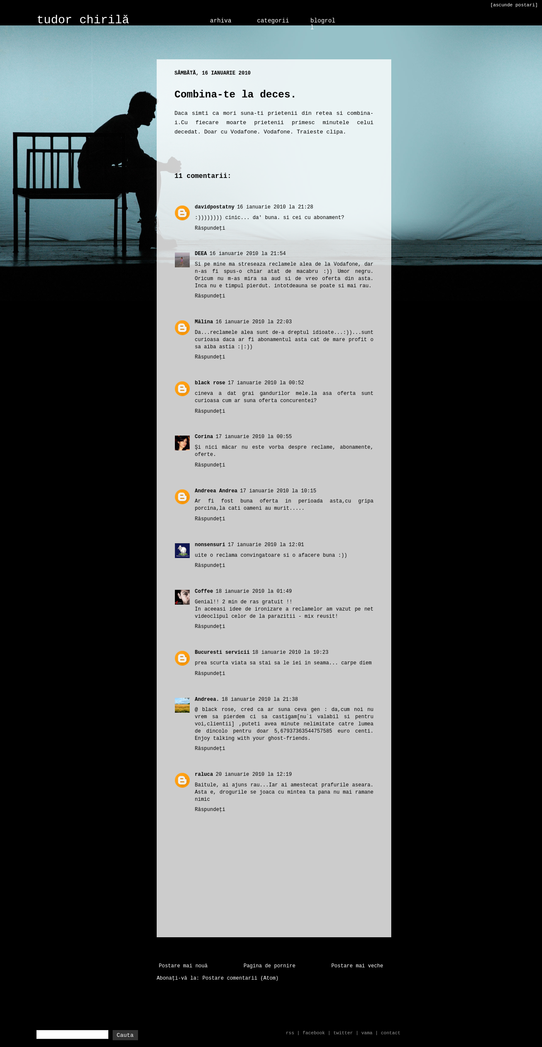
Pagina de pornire (269, 966)
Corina (204, 437)
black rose (210, 383)
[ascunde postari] (514, 5)
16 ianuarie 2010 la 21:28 (275, 207)
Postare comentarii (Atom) (240, 978)
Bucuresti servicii (222, 652)
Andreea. (207, 700)
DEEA (201, 254)
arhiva (220, 20)
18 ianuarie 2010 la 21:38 (260, 700)
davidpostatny (215, 207)
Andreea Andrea (216, 491)
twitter (343, 1033)
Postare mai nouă (183, 966)
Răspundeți (210, 228)
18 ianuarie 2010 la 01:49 (254, 591)
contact (390, 1033)
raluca (204, 775)
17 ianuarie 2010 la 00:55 (254, 437)
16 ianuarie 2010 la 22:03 (254, 322)
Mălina (204, 322)
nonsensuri (210, 545)
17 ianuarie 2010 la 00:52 (266, 383)
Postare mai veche (357, 966)
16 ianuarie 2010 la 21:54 (248, 254)
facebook (314, 1033)
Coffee (204, 591)
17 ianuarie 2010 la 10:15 (278, 491)
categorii (273, 20)
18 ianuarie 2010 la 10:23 (290, 652)
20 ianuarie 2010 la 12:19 (254, 775)
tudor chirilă (83, 20)
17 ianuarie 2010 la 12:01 (266, 545)
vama (366, 1033)
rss (290, 1033)
